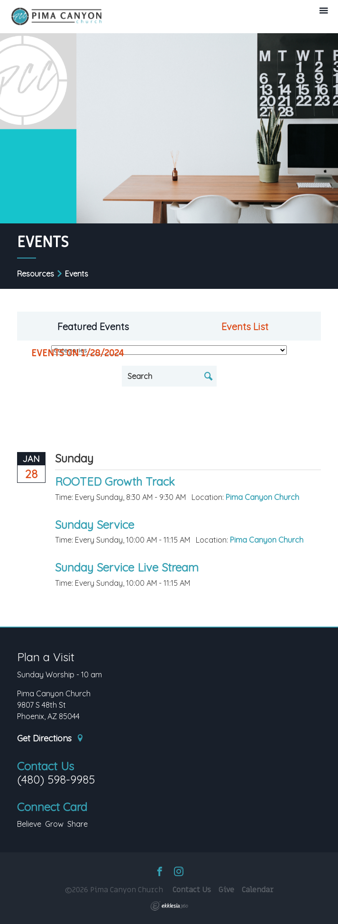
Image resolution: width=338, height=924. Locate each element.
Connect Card (52, 807)
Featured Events (93, 327)
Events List (244, 327)
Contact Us (45, 766)
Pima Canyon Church (262, 497)
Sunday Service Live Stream (127, 567)
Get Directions (50, 738)
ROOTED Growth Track (115, 481)
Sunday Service (94, 524)
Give (226, 890)
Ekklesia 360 (169, 906)
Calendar (258, 890)
